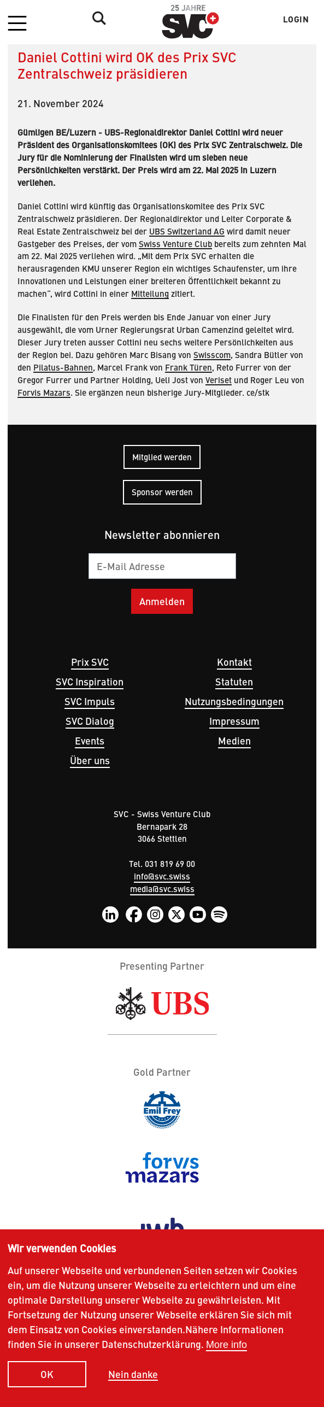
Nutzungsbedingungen (234, 701)
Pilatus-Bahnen (63, 367)
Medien (234, 740)
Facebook (134, 914)
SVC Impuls (89, 701)
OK (47, 1376)
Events (89, 740)
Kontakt (234, 662)
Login (296, 19)
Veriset (218, 379)
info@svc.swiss (162, 876)
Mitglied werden (162, 456)
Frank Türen (188, 367)
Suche (96, 18)
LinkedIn (110, 914)
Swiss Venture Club (175, 243)
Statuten (234, 681)
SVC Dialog (90, 721)
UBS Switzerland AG (187, 231)
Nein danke (133, 1376)
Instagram (155, 914)
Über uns (90, 760)
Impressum (234, 721)
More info (226, 1346)
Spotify (219, 914)
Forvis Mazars (43, 392)
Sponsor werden (162, 491)
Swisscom (212, 354)
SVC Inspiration (89, 681)
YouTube (198, 914)
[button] (17, 24)
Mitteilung (150, 293)
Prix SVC (90, 662)
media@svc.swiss (162, 888)
